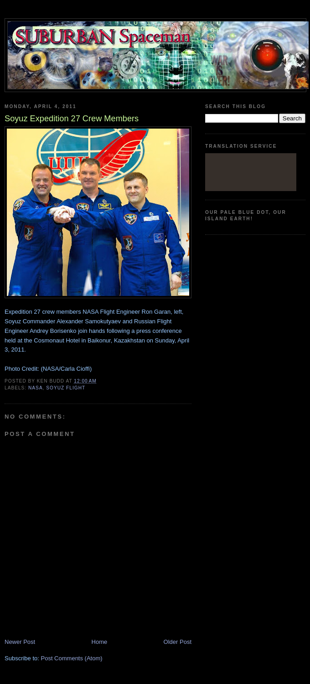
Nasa (35, 387)
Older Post (177, 641)
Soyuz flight (65, 387)
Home (100, 641)
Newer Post (20, 641)
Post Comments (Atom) (72, 658)
